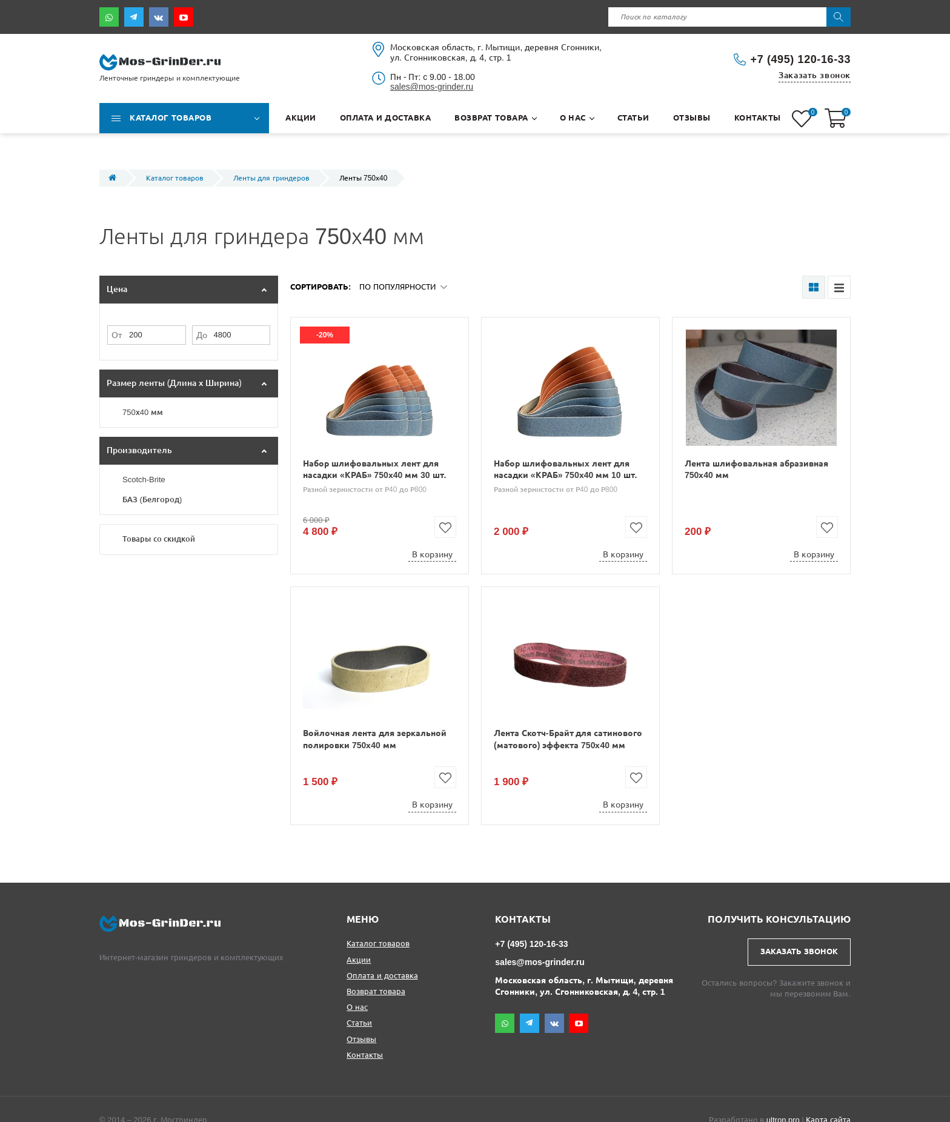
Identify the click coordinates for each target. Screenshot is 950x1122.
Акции (359, 959)
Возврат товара (376, 991)
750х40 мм (142, 412)
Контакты (365, 1055)
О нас (357, 1007)
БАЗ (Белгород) (152, 499)
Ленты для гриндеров (271, 178)
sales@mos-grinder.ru (431, 86)
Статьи (359, 1022)
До (201, 335)
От (116, 335)
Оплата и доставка (382, 975)
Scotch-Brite (143, 479)
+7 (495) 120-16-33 (801, 59)
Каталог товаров (175, 178)
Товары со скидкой (158, 538)
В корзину (432, 554)
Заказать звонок (815, 75)
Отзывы (361, 1039)
